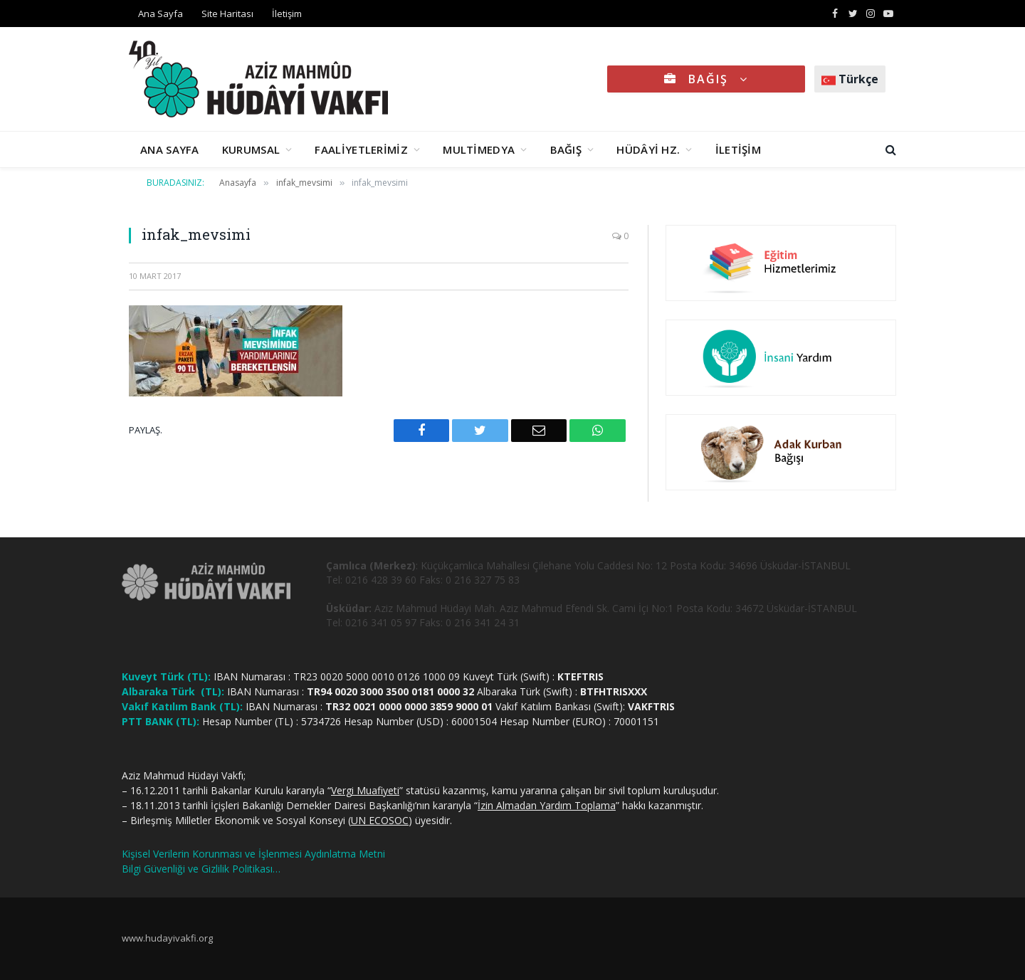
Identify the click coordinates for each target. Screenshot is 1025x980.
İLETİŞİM (738, 149)
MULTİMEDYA (479, 149)
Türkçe (849, 79)
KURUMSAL (251, 149)
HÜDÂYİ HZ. (648, 149)
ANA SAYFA (169, 149)
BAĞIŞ (706, 79)
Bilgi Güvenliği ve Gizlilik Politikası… (201, 868)
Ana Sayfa (160, 13)
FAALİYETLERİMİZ (361, 149)
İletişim (287, 13)
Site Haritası (227, 13)
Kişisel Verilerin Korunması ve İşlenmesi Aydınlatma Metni (253, 853)
